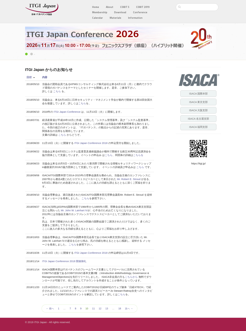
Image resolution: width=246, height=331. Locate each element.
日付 (29, 77)
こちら (57, 91)
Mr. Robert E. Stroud (128, 179)
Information (135, 18)
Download (120, 12)
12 (100, 308)
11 (93, 308)
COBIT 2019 (142, 7)
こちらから (131, 276)
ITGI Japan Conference (67, 111)
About (109, 7)
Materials (115, 18)
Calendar (97, 18)
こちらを (138, 155)
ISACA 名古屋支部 (198, 118)
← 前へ (50, 308)
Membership (99, 12)
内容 (44, 77)
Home (95, 7)
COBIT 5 (124, 7)
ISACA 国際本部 (198, 93)
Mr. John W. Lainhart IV (74, 210)
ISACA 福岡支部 (198, 126)
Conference (140, 12)
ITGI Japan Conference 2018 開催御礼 (64, 261)
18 (119, 308)
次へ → (129, 308)
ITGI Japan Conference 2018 (90, 143)
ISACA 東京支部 (198, 101)
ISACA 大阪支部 (198, 110)
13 (106, 308)
